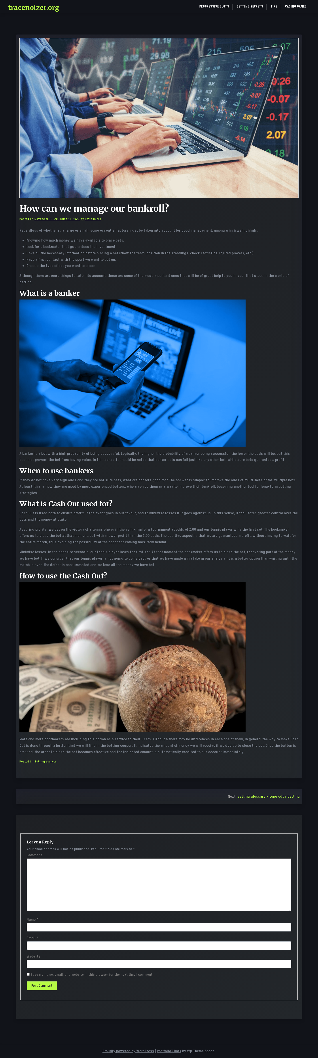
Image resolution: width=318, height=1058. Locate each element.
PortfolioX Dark (169, 1051)
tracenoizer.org (33, 8)
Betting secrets (250, 6)
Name (32, 919)
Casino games (296, 6)
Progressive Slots (214, 6)
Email (32, 938)
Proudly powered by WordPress (128, 1051)
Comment (34, 855)
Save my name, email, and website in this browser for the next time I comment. (91, 974)
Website (33, 956)
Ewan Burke (93, 219)
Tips (274, 6)
